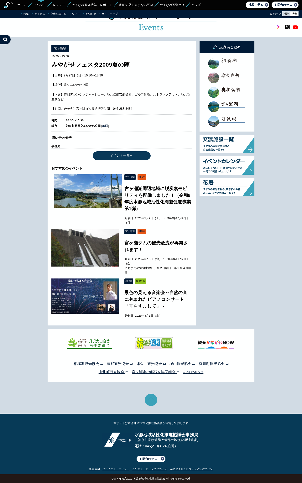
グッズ (196, 5)
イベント (40, 5)
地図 (105, 125)
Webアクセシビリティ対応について (191, 468)
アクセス (39, 13)
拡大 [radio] (294, 13)
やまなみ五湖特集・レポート (92, 5)
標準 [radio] (286, 13)
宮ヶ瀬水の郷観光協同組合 (155, 372)
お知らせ (91, 13)
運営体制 (94, 468)
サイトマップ (110, 13)
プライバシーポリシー (115, 468)
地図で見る (256, 4)
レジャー (59, 5)
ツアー (76, 13)
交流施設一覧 (58, 13)
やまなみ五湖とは (172, 5)
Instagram (279, 27)
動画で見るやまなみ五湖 (136, 5)
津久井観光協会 (151, 364)
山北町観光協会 (113, 372)
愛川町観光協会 (213, 364)
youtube (295, 27)
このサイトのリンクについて (149, 468)
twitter (287, 27)
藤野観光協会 (120, 364)
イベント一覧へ (121, 155)
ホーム (22, 5)
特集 (26, 13)
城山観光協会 (182, 364)
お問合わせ (283, 4)
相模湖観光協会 (88, 364)
